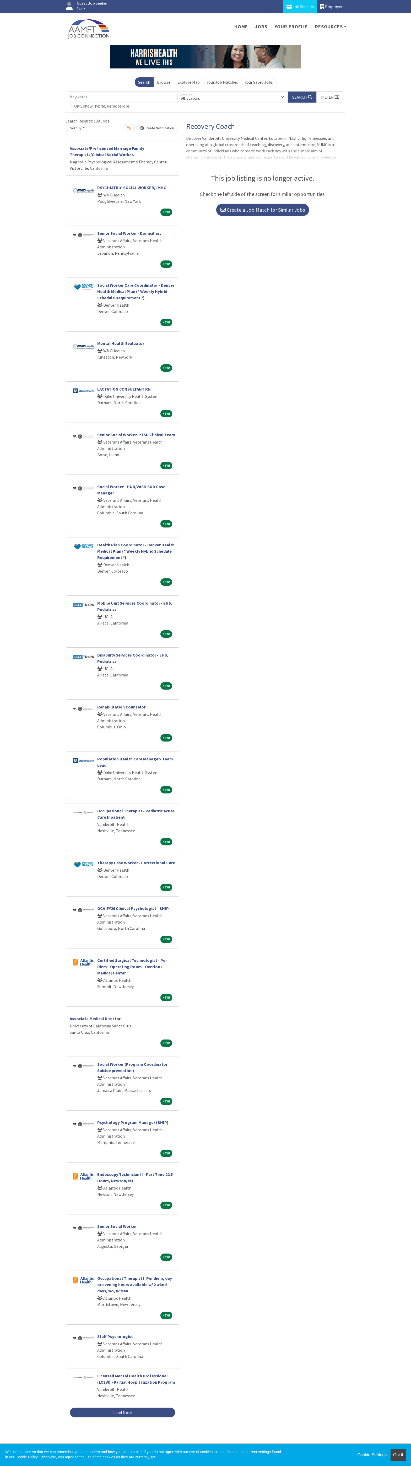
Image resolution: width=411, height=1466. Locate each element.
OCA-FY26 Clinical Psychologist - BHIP (133, 908)
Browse (163, 82)
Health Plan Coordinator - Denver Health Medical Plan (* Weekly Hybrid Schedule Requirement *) (136, 551)
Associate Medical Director (95, 1018)
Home (241, 27)
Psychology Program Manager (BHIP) (133, 1122)
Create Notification (157, 128)
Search (144, 82)
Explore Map (188, 82)
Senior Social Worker (117, 1226)
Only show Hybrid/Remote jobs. (102, 106)
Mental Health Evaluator (120, 343)
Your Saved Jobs (259, 82)
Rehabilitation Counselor (121, 707)
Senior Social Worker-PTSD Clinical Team (136, 434)
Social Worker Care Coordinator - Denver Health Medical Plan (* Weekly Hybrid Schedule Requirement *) (135, 291)
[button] (330, 97)
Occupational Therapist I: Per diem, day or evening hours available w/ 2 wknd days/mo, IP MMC (134, 1284)
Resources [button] (329, 27)
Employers (332, 6)
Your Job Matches (222, 82)
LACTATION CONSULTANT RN (124, 389)
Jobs (261, 27)
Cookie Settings (372, 1455)
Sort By (76, 128)
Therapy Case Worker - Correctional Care (136, 862)
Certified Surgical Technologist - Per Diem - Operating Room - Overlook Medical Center (132, 966)
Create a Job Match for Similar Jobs (262, 209)
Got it (398, 1455)
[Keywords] (123, 97)
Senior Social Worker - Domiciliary (129, 233)
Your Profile (291, 27)
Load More (122, 1412)
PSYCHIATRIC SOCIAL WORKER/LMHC (131, 187)
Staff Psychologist (115, 1336)
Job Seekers (300, 6)
